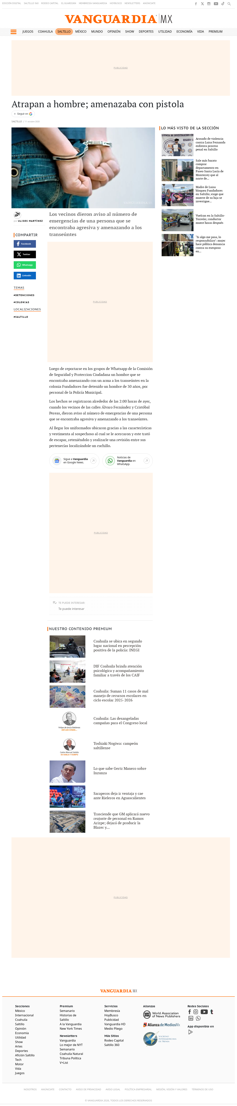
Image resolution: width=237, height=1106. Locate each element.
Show (129, 31)
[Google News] (74, 460)
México (81, 31)
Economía (184, 31)
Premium (216, 31)
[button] (13, 32)
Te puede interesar (71, 609)
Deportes (146, 31)
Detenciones (25, 295)
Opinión (114, 31)
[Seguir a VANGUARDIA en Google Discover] (23, 114)
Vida (200, 31)
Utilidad (165, 31)
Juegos (28, 31)
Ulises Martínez (30, 221)
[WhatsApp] (127, 460)
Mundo (97, 31)
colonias (22, 302)
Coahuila (45, 31)
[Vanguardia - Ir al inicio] (118, 18)
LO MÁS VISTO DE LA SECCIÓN (190, 128)
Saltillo (64, 31)
